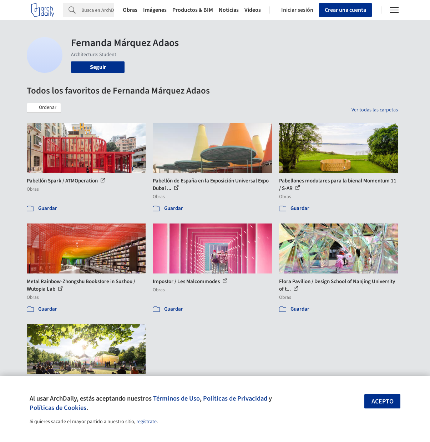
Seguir (98, 67)
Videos (252, 10)
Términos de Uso (176, 398)
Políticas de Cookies (58, 407)
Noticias (229, 10)
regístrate (146, 421)
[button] (44, 108)
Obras (130, 10)
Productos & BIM (192, 10)
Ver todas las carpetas (374, 109)
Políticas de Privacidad (235, 398)
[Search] (97, 10)
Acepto (382, 401)
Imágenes (155, 10)
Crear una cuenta (345, 10)
